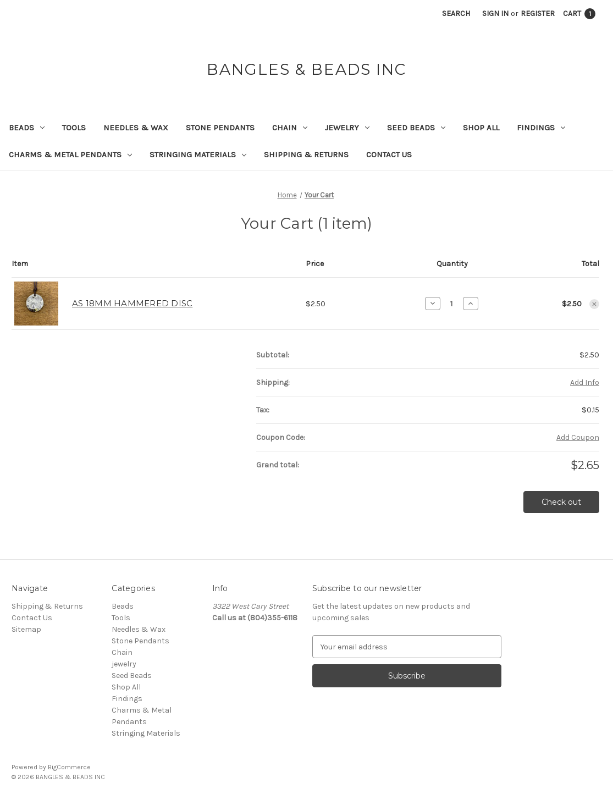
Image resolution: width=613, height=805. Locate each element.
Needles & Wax (135, 128)
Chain (289, 128)
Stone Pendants (220, 128)
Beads (27, 128)
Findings (541, 128)
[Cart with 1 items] (579, 13)
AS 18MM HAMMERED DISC (132, 303)
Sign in (495, 13)
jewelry (347, 128)
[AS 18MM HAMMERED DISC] (451, 303)
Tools (74, 128)
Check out (561, 502)
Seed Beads (416, 128)
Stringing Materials (198, 154)
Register (538, 13)
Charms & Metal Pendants (70, 154)
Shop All (481, 128)
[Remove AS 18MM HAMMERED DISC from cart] (594, 304)
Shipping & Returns (306, 154)
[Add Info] (584, 382)
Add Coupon (577, 437)
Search (456, 13)
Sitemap (26, 629)
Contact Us (389, 154)
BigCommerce (69, 767)
